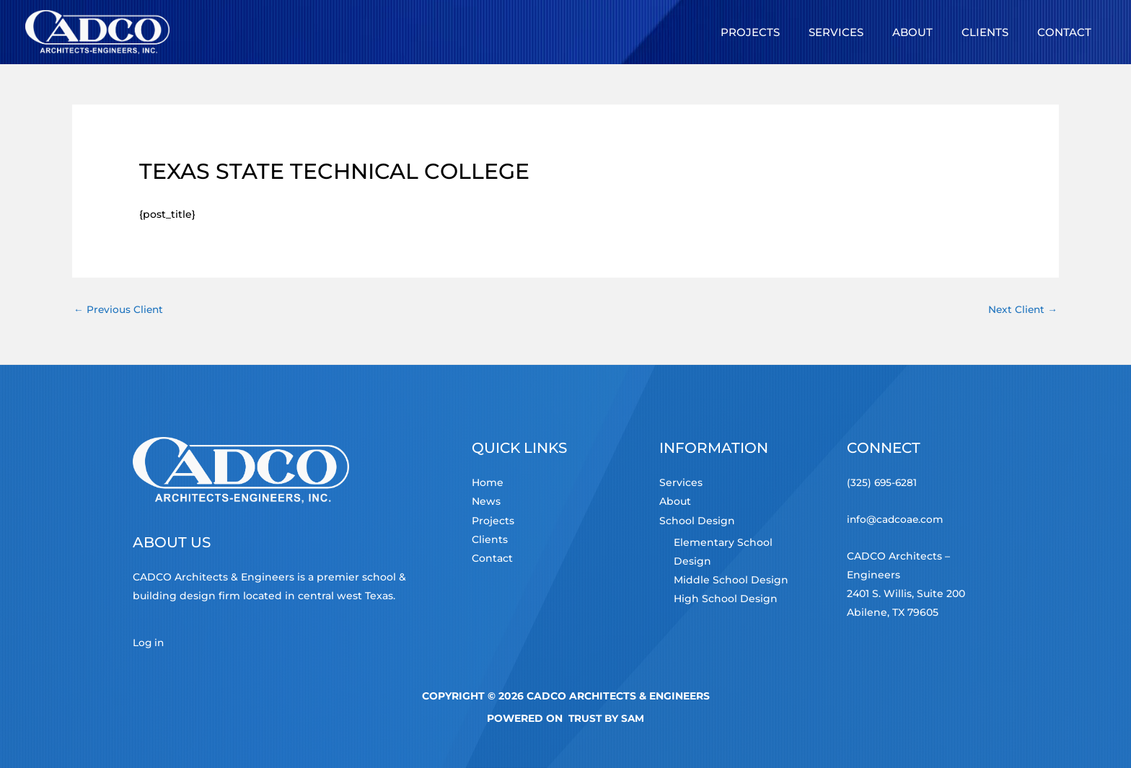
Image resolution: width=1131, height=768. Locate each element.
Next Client (1021, 309)
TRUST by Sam (606, 718)
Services (681, 483)
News (486, 501)
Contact (492, 558)
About (675, 501)
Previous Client (119, 309)
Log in (149, 643)
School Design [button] (697, 520)
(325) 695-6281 (883, 483)
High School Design (726, 597)
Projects (493, 520)
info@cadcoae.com (896, 519)
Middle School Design (731, 579)
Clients (490, 539)
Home (487, 483)
